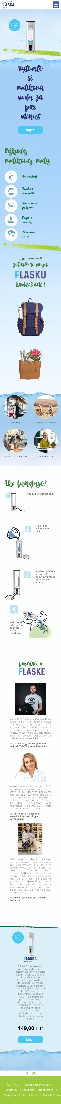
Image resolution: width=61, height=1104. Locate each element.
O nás (34, 1094)
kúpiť (30, 130)
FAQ (8, 1084)
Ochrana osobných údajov (39, 1084)
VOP (17, 1084)
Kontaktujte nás (51, 1094)
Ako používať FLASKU (15, 1094)
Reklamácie (11, 1089)
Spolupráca (28, 1089)
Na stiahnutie (46, 1089)
